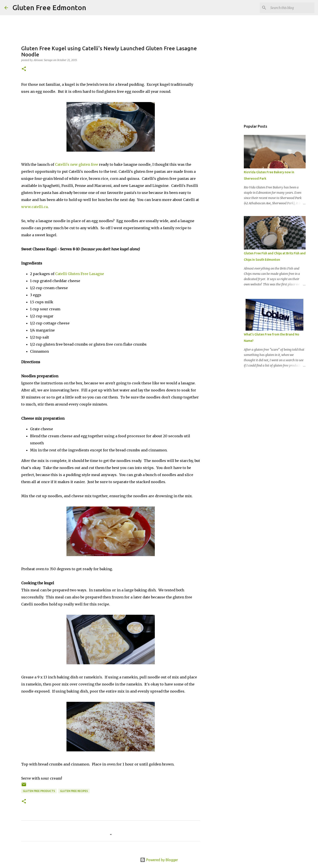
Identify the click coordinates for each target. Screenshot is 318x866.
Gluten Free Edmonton (49, 7)
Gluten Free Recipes (74, 791)
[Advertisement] (230, 190)
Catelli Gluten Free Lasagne (79, 274)
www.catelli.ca (34, 207)
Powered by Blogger (159, 860)
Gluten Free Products (39, 791)
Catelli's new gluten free (76, 164)
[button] (23, 69)
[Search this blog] (291, 7)
